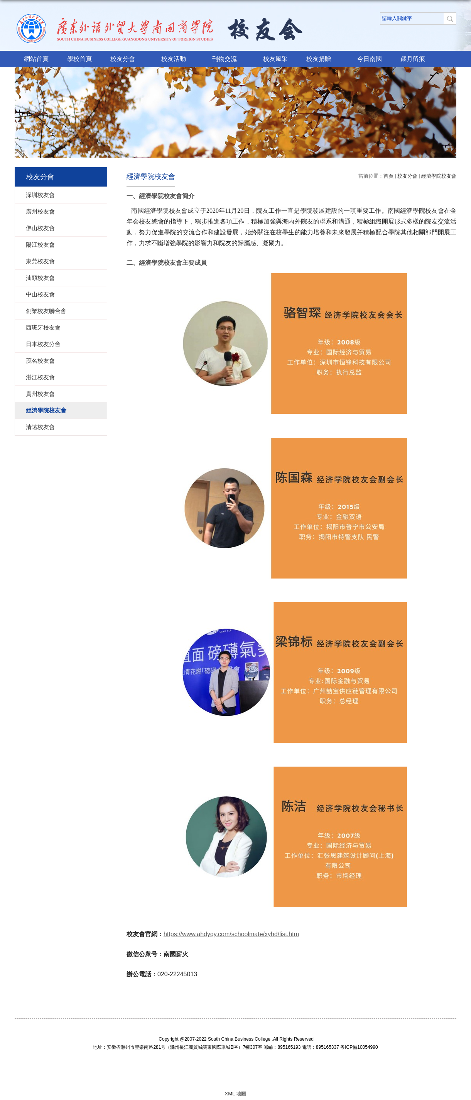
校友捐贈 (322, 59)
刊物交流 (228, 59)
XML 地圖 (235, 1094)
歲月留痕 (412, 59)
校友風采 (275, 59)
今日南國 (369, 59)
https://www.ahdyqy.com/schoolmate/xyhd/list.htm (231, 934)
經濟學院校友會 (438, 176)
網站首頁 (36, 59)
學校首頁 (79, 59)
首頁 (388, 176)
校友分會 (126, 59)
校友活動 (177, 59)
